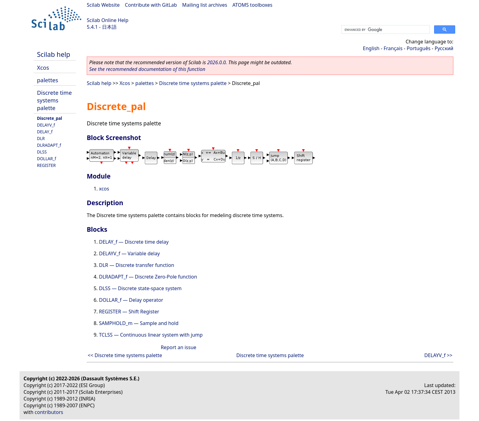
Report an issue (178, 347)
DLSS (42, 152)
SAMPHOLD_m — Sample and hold (138, 323)
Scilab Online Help (107, 20)
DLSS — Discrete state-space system (140, 288)
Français (393, 48)
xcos (104, 188)
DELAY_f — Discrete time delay (134, 241)
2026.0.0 (216, 62)
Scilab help (53, 54)
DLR (41, 138)
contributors (49, 412)
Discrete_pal (49, 118)
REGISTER (46, 165)
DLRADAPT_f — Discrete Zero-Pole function (148, 276)
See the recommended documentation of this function (147, 69)
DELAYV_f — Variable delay (129, 253)
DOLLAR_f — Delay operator (131, 300)
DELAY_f (45, 132)
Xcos (43, 67)
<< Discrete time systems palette (125, 355)
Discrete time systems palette (54, 100)
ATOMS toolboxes (252, 5)
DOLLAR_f (46, 158)
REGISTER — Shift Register (129, 311)
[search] (385, 29)
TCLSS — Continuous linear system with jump (151, 334)
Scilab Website (103, 5)
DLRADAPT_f (49, 145)
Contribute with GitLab (151, 5)
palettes (47, 80)
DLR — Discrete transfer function (136, 265)
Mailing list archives (204, 5)
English (371, 48)
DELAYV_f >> (438, 355)
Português (418, 48)
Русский (444, 48)
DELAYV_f (46, 125)
